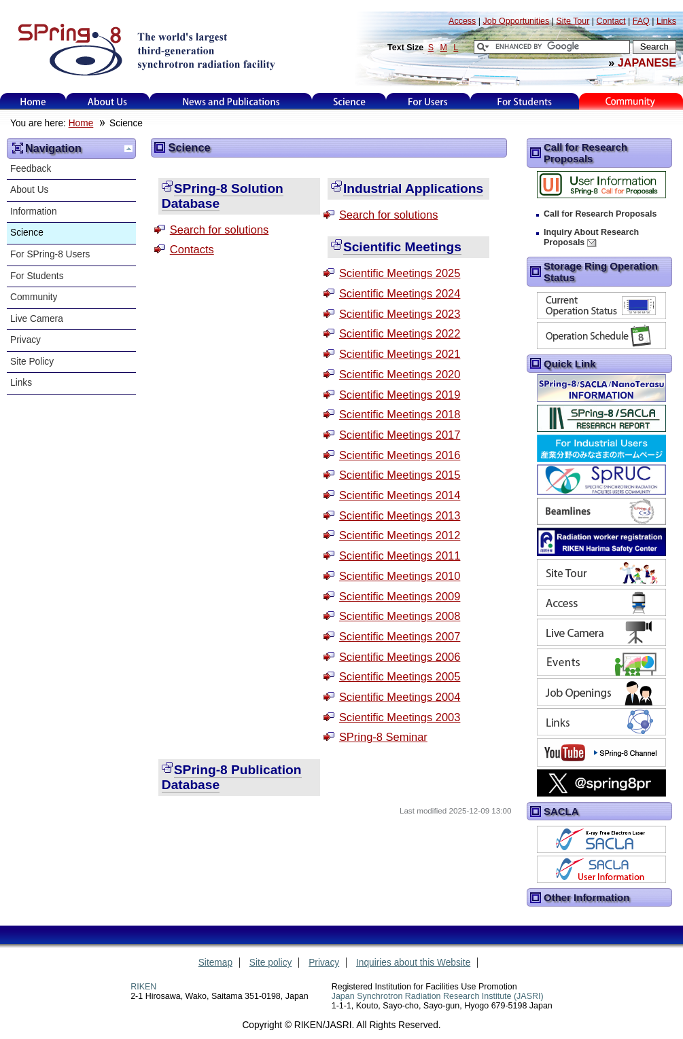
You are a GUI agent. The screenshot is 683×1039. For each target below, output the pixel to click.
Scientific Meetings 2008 (400, 616)
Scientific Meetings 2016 (400, 455)
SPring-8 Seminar (383, 737)
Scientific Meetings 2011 (400, 555)
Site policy (270, 963)
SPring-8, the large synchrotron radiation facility (145, 49)
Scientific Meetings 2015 (400, 475)
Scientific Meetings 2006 (400, 657)
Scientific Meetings (402, 247)
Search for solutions (219, 229)
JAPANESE (647, 62)
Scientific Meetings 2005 (400, 676)
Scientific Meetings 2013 (400, 515)
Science (349, 101)
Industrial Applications (413, 188)
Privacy (25, 340)
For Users (427, 101)
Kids (631, 101)
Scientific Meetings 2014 (400, 495)
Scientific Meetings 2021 (400, 354)
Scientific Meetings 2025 (400, 273)
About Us (107, 101)
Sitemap (215, 963)
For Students (37, 276)
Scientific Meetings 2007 (400, 636)
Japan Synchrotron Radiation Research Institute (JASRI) (438, 996)
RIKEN (143, 986)
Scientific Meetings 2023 (400, 314)
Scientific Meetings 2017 (400, 435)
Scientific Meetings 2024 (400, 293)
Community (33, 297)
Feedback (30, 169)
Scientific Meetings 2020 (400, 374)
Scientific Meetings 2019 (400, 394)
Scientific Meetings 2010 (400, 576)
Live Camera (36, 319)
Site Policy (32, 362)
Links (21, 383)
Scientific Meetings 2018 (400, 414)
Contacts (192, 249)
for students (524, 101)
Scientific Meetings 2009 (400, 596)
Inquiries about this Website (413, 963)
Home (33, 101)
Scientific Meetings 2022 (400, 333)
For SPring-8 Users (50, 254)
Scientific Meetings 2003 (400, 717)
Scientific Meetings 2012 (400, 535)
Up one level (128, 148)
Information (33, 211)
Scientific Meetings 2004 (400, 697)
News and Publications (231, 101)
